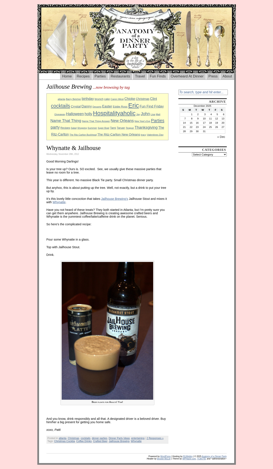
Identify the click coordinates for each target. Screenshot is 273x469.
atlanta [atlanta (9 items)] (61, 99)
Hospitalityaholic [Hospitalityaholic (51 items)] (114, 113)
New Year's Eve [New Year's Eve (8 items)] (142, 121)
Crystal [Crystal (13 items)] (76, 106)
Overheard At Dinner (187, 76)
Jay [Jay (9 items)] (138, 114)
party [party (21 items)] (55, 127)
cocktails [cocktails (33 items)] (60, 106)
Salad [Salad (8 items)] (74, 128)
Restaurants (120, 76)
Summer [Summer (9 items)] (92, 127)
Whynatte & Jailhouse (73, 147)
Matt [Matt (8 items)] (158, 114)
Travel (140, 76)
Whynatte (59, 202)
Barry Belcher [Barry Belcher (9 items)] (73, 99)
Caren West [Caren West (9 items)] (117, 99)
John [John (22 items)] (145, 113)
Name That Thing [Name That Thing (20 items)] (65, 120)
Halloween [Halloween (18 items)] (75, 114)
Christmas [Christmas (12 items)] (142, 99)
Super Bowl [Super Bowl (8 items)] (103, 128)
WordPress (165, 456)
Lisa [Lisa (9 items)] (153, 114)
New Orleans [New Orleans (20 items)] (122, 120)
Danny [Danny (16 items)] (86, 106)
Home (67, 76)
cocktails (85, 438)
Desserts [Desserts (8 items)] (96, 106)
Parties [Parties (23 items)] (157, 120)
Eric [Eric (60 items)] (133, 105)
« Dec (221, 137)
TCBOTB (201, 459)
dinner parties (99, 438)
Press (213, 76)
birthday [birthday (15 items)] (88, 99)
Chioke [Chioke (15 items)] (129, 99)
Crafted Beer (100, 441)
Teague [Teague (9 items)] (130, 127)
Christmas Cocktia (64, 441)
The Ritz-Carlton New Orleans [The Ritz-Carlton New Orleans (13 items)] (118, 134)
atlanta (62, 438)
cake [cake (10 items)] (107, 99)
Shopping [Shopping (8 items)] (82, 128)
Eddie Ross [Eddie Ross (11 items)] (120, 106)
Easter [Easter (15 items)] (107, 106)
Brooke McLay (164, 459)
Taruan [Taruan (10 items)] (121, 127)
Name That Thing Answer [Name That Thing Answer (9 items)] (96, 121)
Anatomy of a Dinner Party (214, 456)
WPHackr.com (189, 459)
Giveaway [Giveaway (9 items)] (59, 114)
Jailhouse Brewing (119, 441)
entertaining (137, 438)
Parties (100, 76)
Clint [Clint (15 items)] (153, 99)
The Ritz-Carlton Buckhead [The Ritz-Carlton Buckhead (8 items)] (83, 134)
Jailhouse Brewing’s (114, 198)
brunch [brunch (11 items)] (99, 99)
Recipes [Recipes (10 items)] (65, 127)
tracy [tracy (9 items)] (143, 134)
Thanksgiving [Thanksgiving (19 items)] (146, 127)
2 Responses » (155, 438)
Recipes (83, 76)
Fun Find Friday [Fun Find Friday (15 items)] (152, 106)
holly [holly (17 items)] (88, 114)
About (227, 76)
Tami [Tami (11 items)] (113, 127)
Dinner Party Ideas (119, 438)
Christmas (73, 438)
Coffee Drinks (84, 441)
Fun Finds (158, 76)
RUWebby (188, 456)
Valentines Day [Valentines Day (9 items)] (155, 134)
